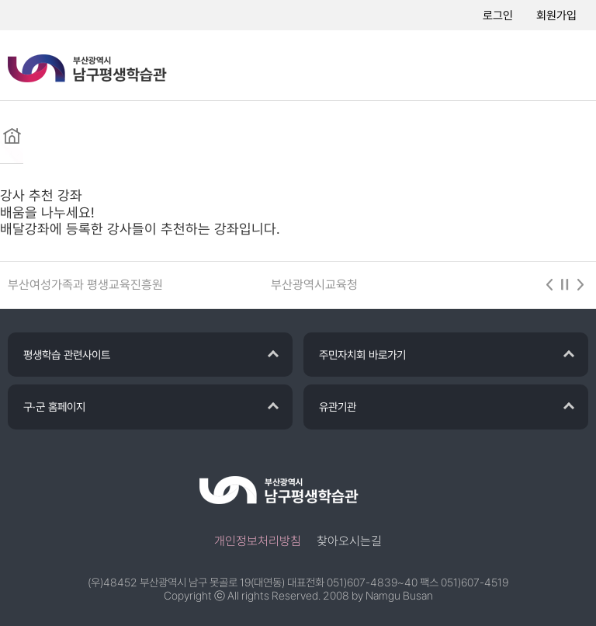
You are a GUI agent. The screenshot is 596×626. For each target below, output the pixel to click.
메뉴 (564, 66)
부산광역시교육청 (314, 284)
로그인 (498, 16)
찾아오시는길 (349, 541)
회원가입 (556, 16)
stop (565, 285)
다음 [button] (580, 285)
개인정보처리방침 (257, 541)
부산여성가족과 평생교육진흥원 (85, 284)
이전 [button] (549, 285)
